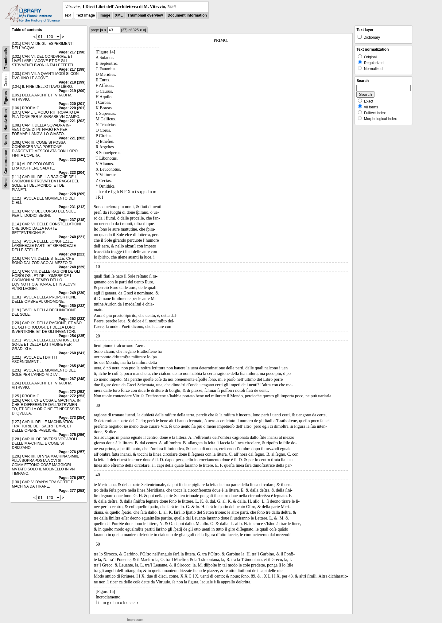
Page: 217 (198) (72, 52)
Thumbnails (6, 58)
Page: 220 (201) (72, 104)
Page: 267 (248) (72, 379)
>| (144, 30)
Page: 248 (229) (72, 267)
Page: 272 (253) (72, 392)
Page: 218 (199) (72, 82)
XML (119, 15)
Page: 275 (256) (72, 435)
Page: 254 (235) (72, 336)
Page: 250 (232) (72, 306)
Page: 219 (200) (72, 91)
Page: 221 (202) (72, 121)
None (6, 183)
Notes (6, 140)
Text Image (85, 15)
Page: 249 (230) (72, 293)
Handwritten (6, 119)
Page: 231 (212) (72, 207)
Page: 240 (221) (72, 237)
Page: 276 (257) (72, 452)
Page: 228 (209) (72, 194)
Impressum (135, 619)
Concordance (6, 162)
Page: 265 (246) (72, 366)
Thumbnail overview (145, 15)
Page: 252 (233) (72, 319)
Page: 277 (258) (72, 491)
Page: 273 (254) (72, 417)
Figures (6, 97)
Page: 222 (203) (72, 160)
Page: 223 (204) (72, 172)
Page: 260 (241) (72, 353)
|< (101, 30)
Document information (187, 15)
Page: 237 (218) (72, 220)
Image (105, 15)
